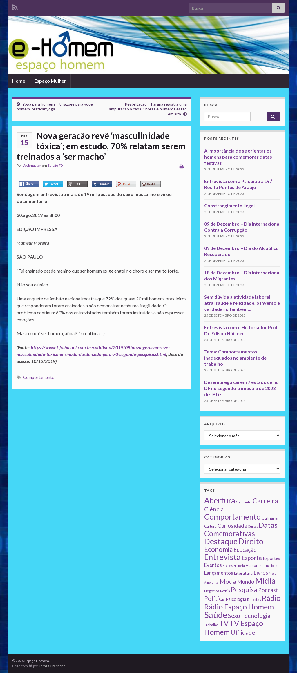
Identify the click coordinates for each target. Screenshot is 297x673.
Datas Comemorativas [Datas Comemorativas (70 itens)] (241, 529)
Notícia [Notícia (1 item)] (225, 591)
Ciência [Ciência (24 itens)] (214, 509)
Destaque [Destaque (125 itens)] (221, 541)
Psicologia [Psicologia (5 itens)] (236, 599)
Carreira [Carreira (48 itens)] (265, 501)
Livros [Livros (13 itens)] (260, 572)
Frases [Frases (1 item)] (228, 565)
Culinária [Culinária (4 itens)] (270, 518)
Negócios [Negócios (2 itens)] (211, 591)
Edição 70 (55, 165)
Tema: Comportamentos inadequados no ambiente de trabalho (235, 358)
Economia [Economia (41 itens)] (218, 549)
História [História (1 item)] (239, 565)
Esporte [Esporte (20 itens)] (252, 557)
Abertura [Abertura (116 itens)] (219, 500)
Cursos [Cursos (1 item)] (253, 526)
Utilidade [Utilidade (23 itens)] (243, 632)
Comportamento (39, 377)
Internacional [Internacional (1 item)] (268, 565)
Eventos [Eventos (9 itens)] (213, 565)
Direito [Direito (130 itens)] (250, 541)
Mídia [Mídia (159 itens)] (265, 580)
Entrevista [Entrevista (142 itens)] (222, 557)
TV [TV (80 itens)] (224, 623)
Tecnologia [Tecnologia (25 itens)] (255, 615)
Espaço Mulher (50, 81)
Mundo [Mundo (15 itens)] (245, 581)
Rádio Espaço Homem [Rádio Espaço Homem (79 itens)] (239, 606)
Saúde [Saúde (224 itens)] (215, 614)
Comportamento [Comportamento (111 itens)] (232, 516)
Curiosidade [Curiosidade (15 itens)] (232, 525)
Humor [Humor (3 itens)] (252, 565)
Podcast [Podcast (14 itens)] (268, 590)
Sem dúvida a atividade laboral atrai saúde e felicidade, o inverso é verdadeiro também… (242, 303)
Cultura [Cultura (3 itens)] (210, 526)
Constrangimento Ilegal (229, 205)
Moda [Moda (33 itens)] (228, 581)
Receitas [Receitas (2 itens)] (254, 599)
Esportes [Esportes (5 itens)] (271, 558)
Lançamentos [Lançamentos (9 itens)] (218, 573)
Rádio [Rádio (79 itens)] (271, 598)
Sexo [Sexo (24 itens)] (234, 615)
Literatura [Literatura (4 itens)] (243, 573)
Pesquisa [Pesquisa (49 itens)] (244, 589)
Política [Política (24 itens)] (214, 598)
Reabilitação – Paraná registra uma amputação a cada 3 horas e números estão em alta (148, 108)
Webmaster (32, 165)
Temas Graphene (52, 666)
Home (18, 81)
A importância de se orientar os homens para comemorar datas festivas (238, 157)
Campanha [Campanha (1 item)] (244, 502)
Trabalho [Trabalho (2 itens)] (211, 625)
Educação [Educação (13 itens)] (245, 550)
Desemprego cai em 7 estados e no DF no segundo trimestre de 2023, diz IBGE (241, 388)
